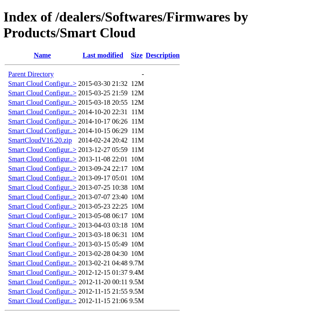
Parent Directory (31, 74)
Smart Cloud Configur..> (42, 83)
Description (163, 55)
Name (42, 55)
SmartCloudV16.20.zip (40, 140)
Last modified (102, 55)
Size (137, 55)
